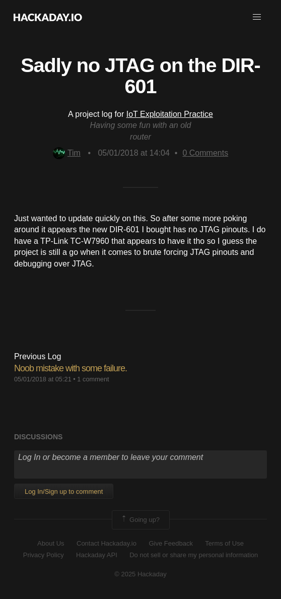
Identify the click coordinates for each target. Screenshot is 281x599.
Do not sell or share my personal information (193, 555)
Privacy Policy (43, 555)
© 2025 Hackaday (140, 574)
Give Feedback (170, 543)
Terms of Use (224, 543)
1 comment (93, 379)
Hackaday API (96, 555)
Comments (205, 153)
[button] (257, 17)
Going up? (140, 519)
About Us (50, 543)
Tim (67, 153)
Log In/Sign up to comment (64, 491)
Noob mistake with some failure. (70, 368)
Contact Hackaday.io (106, 543)
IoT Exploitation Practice (169, 114)
